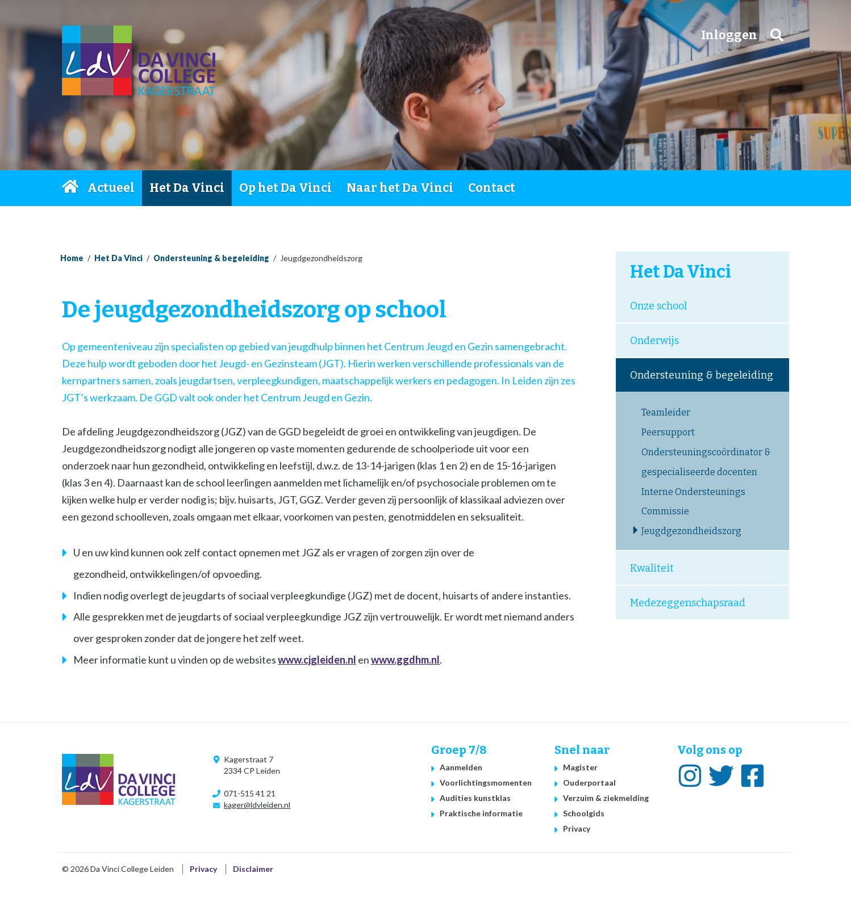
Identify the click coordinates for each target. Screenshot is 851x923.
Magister (580, 767)
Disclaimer (253, 869)
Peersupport (668, 432)
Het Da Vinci (186, 188)
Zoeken (776, 34)
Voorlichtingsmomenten (486, 782)
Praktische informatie (481, 813)
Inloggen (729, 35)
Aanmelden (461, 767)
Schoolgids (583, 813)
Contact (491, 188)
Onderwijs (654, 340)
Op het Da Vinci (285, 188)
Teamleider (665, 412)
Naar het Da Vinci (400, 188)
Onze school (658, 306)
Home (71, 188)
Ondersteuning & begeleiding (211, 258)
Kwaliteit (652, 568)
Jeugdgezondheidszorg (691, 531)
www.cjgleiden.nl (317, 659)
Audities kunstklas (475, 798)
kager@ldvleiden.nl (257, 804)
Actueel (111, 188)
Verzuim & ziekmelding (606, 798)
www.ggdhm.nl (405, 659)
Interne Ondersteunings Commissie (693, 501)
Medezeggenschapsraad (687, 603)
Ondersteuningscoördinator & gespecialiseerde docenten (705, 462)
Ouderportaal (589, 782)
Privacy (576, 828)
